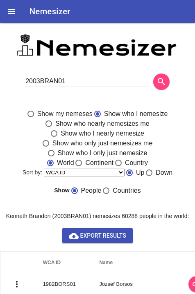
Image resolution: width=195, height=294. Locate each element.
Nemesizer (49, 11)
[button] (11, 11)
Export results (97, 235)
